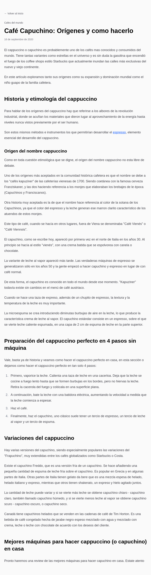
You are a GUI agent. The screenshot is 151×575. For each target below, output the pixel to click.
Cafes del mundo (13, 22)
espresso (119, 132)
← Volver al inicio (13, 13)
